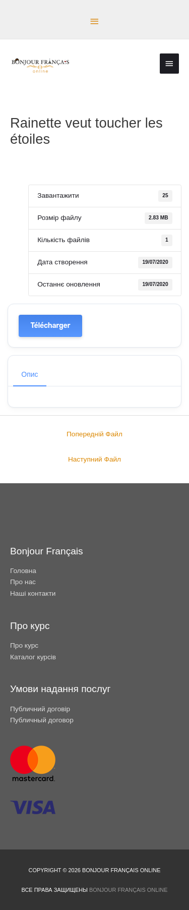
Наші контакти (32, 593)
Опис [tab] (29, 374)
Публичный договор (42, 720)
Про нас (23, 582)
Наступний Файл (94, 459)
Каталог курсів (33, 657)
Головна (23, 571)
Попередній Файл (94, 434)
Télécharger (51, 325)
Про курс (24, 645)
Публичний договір (40, 709)
